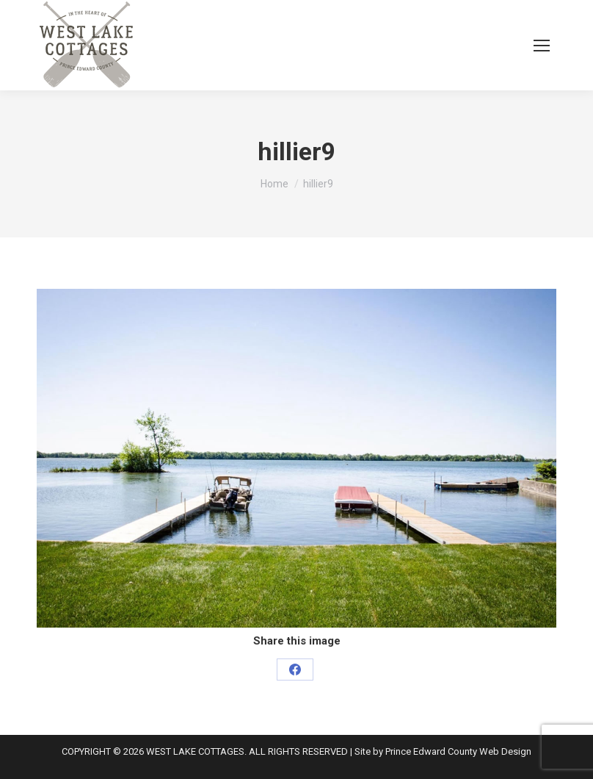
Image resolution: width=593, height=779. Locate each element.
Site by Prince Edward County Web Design (442, 751)
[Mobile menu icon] (541, 45)
